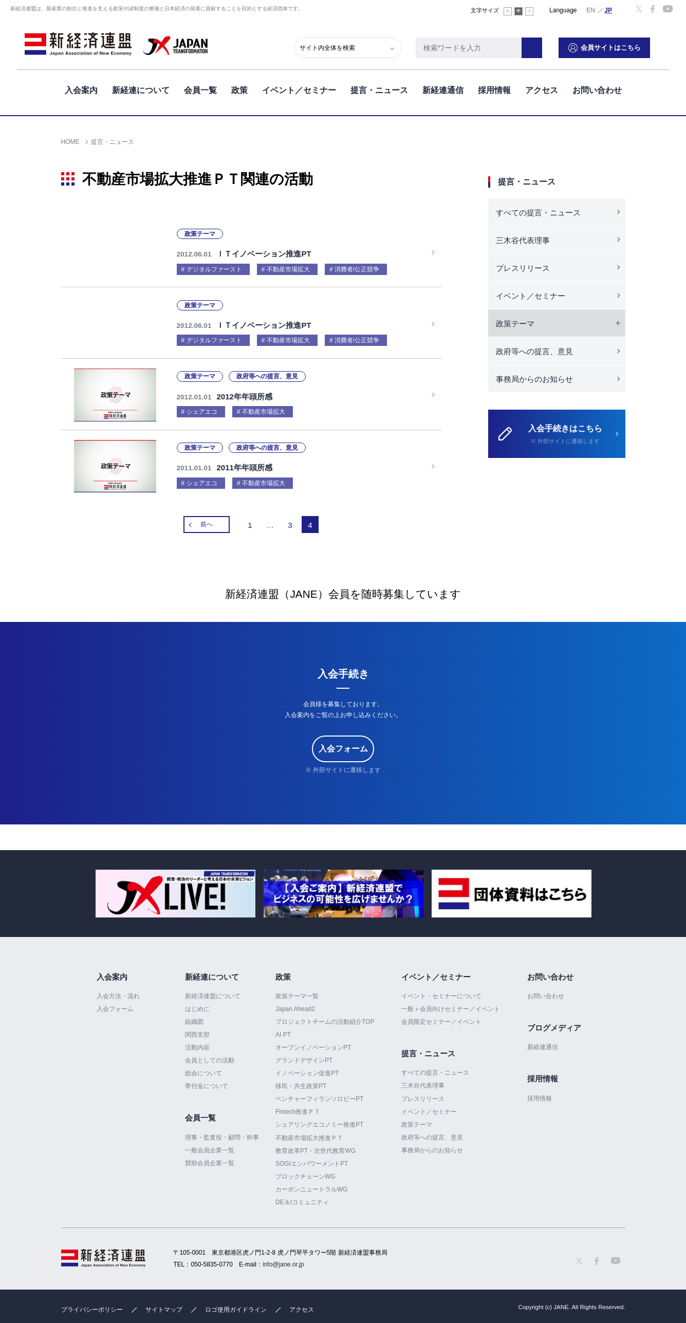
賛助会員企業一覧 (209, 1158)
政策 (239, 86)
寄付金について (206, 1081)
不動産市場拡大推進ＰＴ (309, 1132)
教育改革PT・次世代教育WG (315, 1145)
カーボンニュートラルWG (311, 1184)
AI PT (283, 1029)
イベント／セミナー (299, 86)
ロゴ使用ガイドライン (236, 1304)
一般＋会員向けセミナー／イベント (450, 1003)
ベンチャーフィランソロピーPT (319, 1093)
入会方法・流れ (118, 991)
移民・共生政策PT (300, 1081)
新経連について (141, 86)
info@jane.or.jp (283, 1259)
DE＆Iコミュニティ (302, 1197)
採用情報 (494, 86)
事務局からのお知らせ (534, 379)
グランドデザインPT (303, 1055)
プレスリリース (523, 268)
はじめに (197, 1003)
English (591, 9)
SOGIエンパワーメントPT (311, 1158)
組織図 (194, 1016)
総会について (203, 1068)
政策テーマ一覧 (297, 991)
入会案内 (81, 86)
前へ (206, 519)
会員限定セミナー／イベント (441, 1016)
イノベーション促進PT (307, 1068)
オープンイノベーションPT (313, 1042)
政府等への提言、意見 (534, 351)
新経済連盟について (212, 991)
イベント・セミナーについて (441, 991)
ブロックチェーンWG (305, 1171)
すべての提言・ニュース (538, 212)
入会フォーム (343, 743)
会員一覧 (200, 86)
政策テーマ (416, 1119)
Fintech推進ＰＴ (297, 1106)
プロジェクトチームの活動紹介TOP (324, 1016)
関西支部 (197, 1029)
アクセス (541, 86)
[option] (175, 888)
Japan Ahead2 (295, 1003)
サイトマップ (163, 1304)
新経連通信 (442, 86)
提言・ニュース (379, 86)
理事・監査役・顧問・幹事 (222, 1132)
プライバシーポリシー (92, 1304)
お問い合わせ (597, 86)
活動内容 (197, 1042)
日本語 (608, 9)
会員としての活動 (209, 1055)
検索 (551, 43)
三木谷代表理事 (523, 240)
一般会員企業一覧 (209, 1145)
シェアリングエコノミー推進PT (319, 1119)
